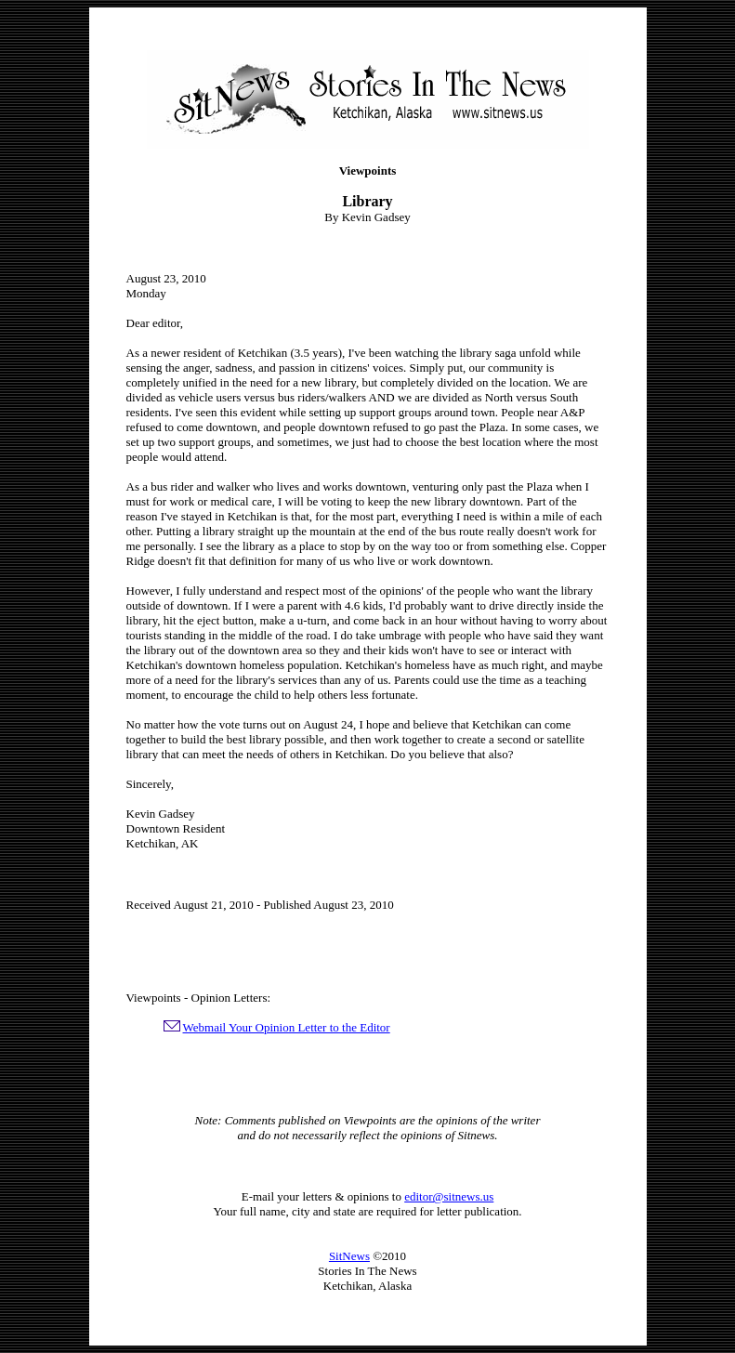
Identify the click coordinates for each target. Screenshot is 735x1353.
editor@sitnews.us (448, 1196)
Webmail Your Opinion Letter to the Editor (286, 1027)
